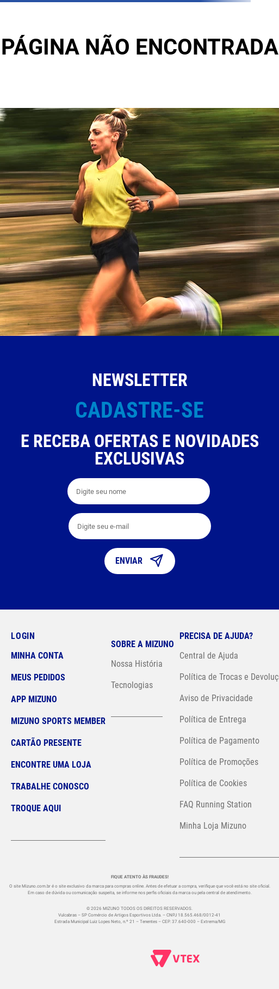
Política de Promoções (218, 762)
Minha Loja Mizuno (212, 826)
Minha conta (37, 655)
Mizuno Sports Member (58, 721)
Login (23, 636)
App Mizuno (34, 699)
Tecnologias (132, 685)
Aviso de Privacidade (216, 698)
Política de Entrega (212, 719)
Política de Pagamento (219, 740)
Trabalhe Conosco (50, 786)
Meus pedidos (38, 677)
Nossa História (137, 664)
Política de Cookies (213, 783)
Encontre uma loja (51, 764)
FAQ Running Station (215, 804)
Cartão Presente (46, 743)
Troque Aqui (36, 808)
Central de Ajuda (208, 655)
